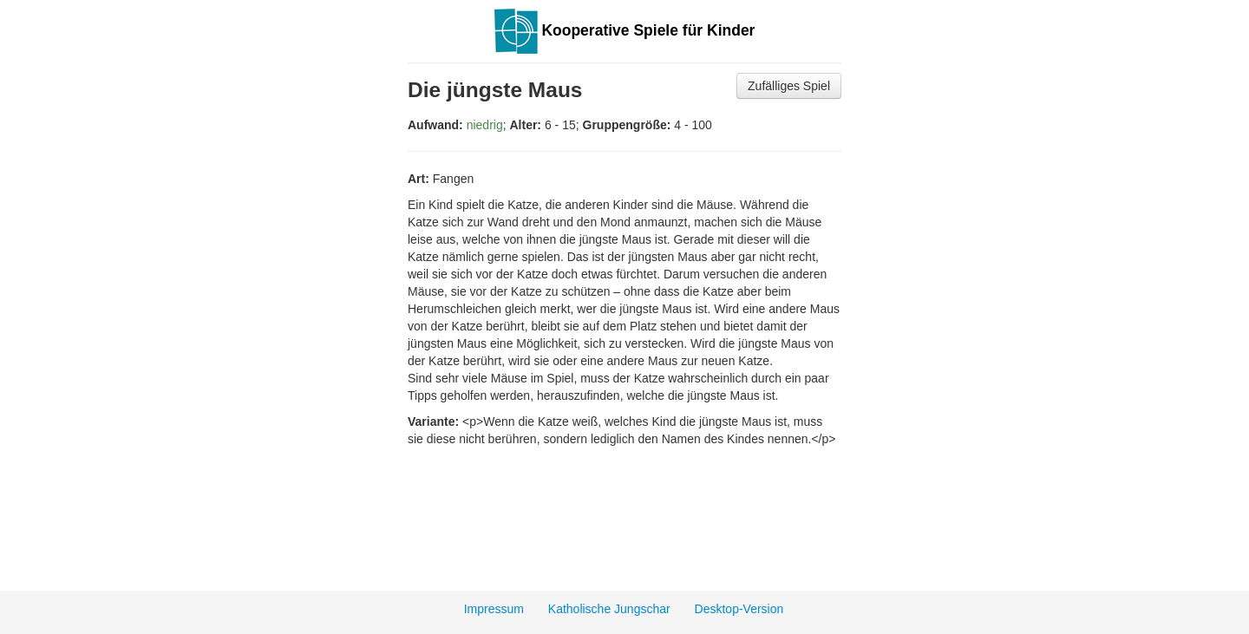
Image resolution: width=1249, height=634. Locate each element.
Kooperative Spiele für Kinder (624, 30)
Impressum (494, 609)
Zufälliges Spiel (789, 86)
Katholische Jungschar (609, 609)
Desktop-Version (739, 609)
